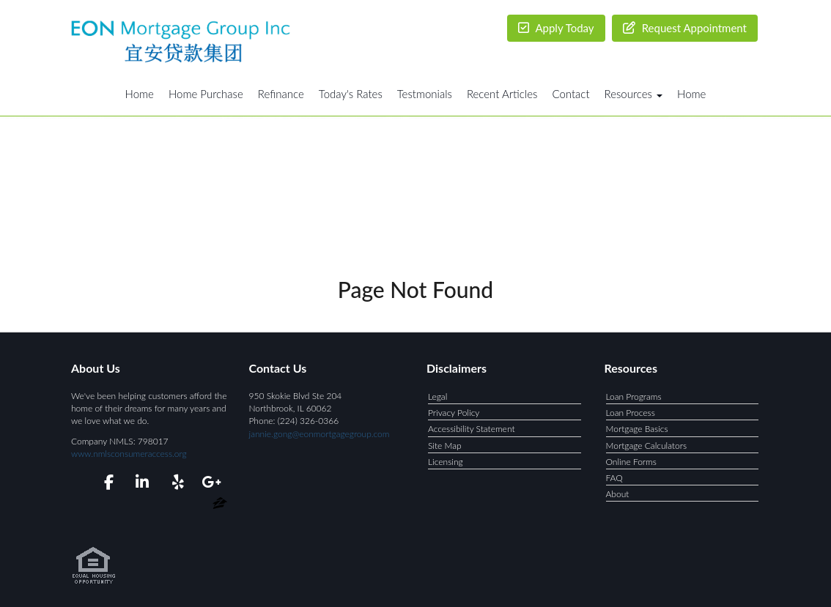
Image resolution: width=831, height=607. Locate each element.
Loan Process (630, 412)
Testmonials (424, 93)
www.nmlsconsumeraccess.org (129, 453)
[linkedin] (139, 484)
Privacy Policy (453, 412)
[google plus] (210, 484)
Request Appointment (685, 27)
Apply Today (556, 27)
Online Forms (631, 461)
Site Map (445, 445)
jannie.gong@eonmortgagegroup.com (319, 433)
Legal (437, 396)
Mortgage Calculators (646, 445)
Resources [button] (634, 93)
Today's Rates (351, 93)
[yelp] (174, 484)
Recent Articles (502, 93)
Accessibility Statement (471, 428)
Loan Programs (634, 396)
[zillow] (220, 505)
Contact (570, 93)
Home (139, 93)
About (617, 493)
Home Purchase (206, 93)
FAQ (614, 477)
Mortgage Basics (637, 428)
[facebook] (104, 484)
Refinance (281, 93)
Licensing (445, 461)
